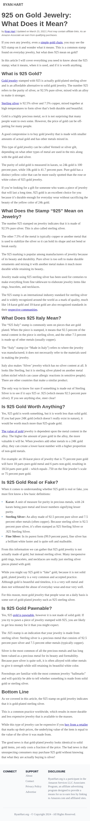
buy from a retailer (76, 724)
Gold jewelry (10, 80)
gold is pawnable (23, 615)
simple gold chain (52, 42)
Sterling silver (10, 103)
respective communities (22, 309)
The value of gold (13, 431)
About (29, 775)
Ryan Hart (10, 31)
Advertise (31, 791)
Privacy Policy (33, 786)
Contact (30, 781)
